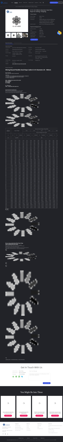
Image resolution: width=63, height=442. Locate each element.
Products (16, 2)
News (40, 2)
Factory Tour (25, 2)
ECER (55, 439)
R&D (38, 427)
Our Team (28, 428)
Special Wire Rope (18, 427)
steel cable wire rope (14, 359)
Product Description (18, 43)
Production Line (40, 428)
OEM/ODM (39, 425)
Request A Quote (54, 2)
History (28, 425)
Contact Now (34, 39)
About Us (20, 2)
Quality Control (31, 2)
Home (12, 2)
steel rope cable (8, 359)
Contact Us (36, 2)
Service (28, 427)
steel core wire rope (21, 359)
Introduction (29, 430)
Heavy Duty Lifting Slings (19, 428)
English (60, 2)
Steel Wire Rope (17, 425)
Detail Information (8, 43)
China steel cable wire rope (11, 439)
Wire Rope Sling (17, 430)
